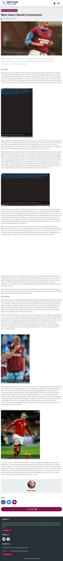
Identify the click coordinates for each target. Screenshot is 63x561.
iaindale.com (8, 551)
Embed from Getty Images (6, 87)
